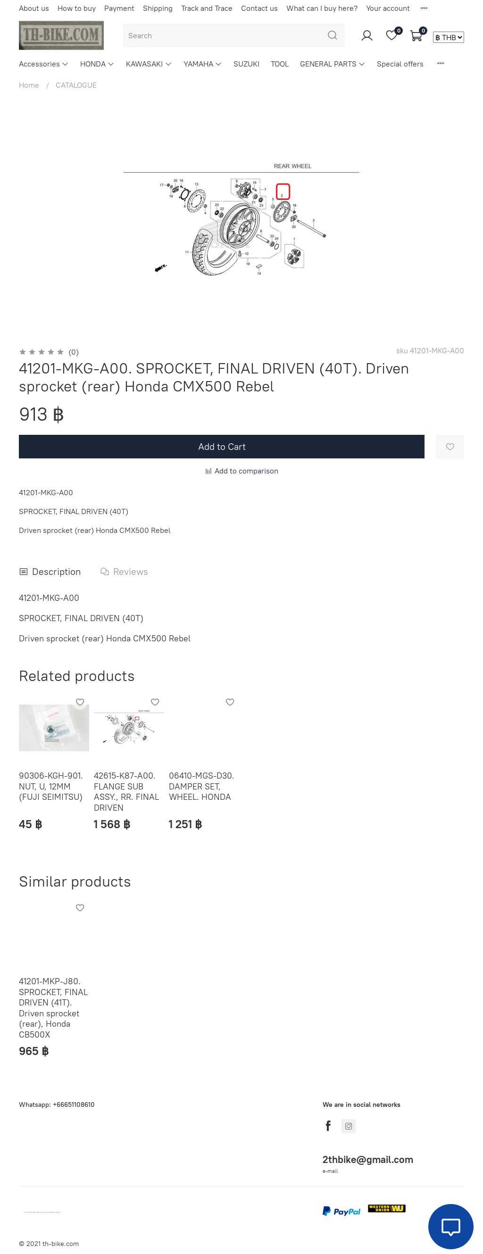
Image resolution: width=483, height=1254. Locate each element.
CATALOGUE (76, 85)
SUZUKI (246, 63)
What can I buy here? (322, 8)
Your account (388, 8)
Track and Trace (207, 8)
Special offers (400, 63)
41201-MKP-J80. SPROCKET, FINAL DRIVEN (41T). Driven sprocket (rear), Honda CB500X (53, 1008)
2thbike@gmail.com (368, 1159)
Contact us (259, 8)
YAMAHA (202, 63)
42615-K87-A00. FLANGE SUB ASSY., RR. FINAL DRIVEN (126, 791)
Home (29, 85)
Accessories (44, 63)
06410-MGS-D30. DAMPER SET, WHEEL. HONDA (201, 786)
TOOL (280, 63)
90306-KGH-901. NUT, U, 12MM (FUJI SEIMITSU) (51, 786)
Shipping (158, 8)
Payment (119, 8)
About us (34, 8)
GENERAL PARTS (333, 63)
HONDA (97, 63)
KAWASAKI (149, 63)
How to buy (77, 8)
